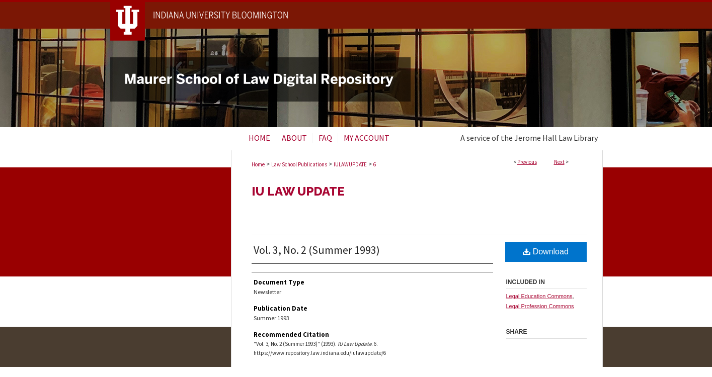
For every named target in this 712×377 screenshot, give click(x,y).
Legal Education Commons (539, 296)
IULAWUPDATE (350, 164)
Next (559, 161)
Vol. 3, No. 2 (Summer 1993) (317, 250)
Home (258, 164)
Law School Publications (299, 164)
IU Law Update (298, 191)
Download (546, 251)
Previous (527, 161)
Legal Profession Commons (540, 306)
